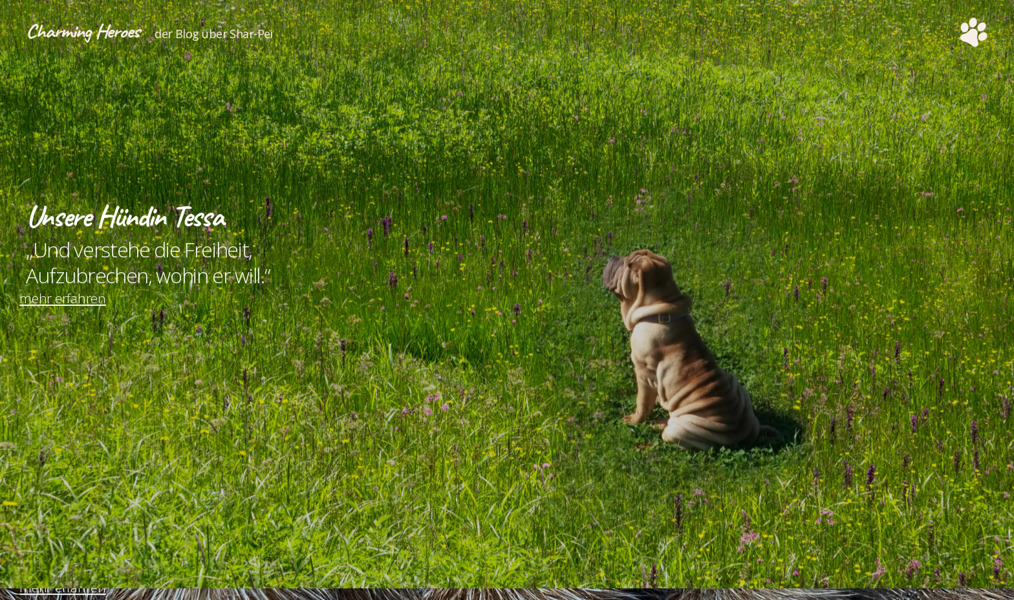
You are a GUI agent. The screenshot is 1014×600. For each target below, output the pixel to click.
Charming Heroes (94, 32)
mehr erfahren (69, 319)
